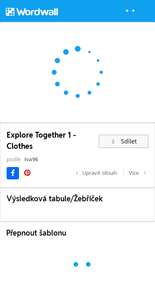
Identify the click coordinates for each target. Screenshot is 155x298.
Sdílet (123, 141)
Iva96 (31, 159)
